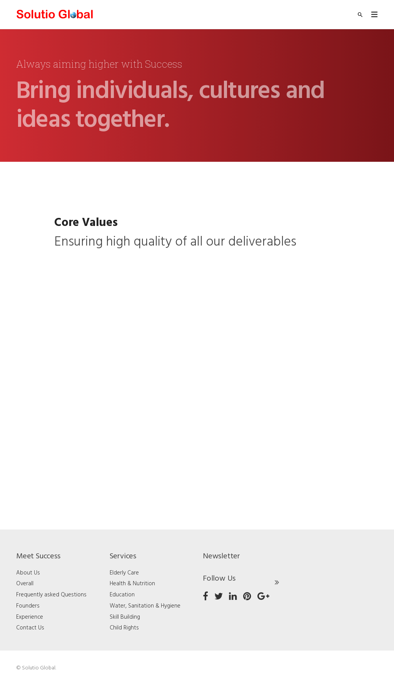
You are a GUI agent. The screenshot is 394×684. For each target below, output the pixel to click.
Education (122, 594)
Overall (24, 583)
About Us (28, 573)
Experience (29, 617)
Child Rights (124, 628)
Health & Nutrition (132, 583)
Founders (28, 606)
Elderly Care (124, 573)
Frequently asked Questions (51, 594)
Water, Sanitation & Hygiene (145, 606)
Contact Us (30, 628)
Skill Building (125, 617)
